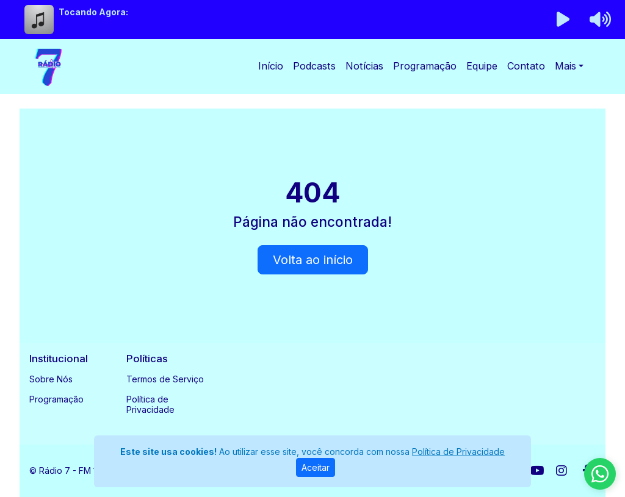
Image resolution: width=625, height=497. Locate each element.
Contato (526, 66)
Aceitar (316, 467)
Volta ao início (313, 259)
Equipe (481, 66)
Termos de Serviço (165, 379)
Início (270, 66)
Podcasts (314, 66)
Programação (425, 66)
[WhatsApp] (600, 474)
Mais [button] (565, 66)
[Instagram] (561, 470)
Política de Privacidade (150, 404)
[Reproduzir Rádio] (563, 19)
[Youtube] (537, 470)
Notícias (364, 66)
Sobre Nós (51, 379)
